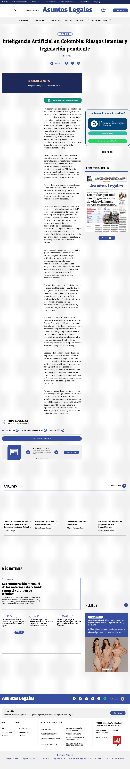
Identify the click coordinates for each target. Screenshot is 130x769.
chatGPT (56, 430)
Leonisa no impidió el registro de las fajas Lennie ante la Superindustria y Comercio (106, 695)
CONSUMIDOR (55, 21)
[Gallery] (42, 451)
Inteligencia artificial (33, 430)
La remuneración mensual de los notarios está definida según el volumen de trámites (22, 662)
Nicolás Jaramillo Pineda (112, 531)
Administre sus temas (42, 438)
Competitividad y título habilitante (77, 523)
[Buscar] (16, 10)
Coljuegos (97, 2)
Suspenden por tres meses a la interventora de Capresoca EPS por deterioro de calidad (41, 696)
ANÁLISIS (79, 21)
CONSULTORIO (39, 21)
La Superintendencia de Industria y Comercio (59, 2)
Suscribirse (120, 10)
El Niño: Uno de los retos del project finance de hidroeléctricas (110, 524)
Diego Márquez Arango (49, 528)
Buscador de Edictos (99, 20)
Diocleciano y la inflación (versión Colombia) (46, 523)
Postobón (35, 2)
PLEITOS (68, 21)
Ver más (106, 238)
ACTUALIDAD (24, 21)
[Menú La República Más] (4, 10)
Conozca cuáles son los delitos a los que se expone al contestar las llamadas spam (14, 696)
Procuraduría (85, 2)
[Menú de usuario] (103, 10)
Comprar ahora (107, 133)
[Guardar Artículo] (55, 63)
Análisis (10, 486)
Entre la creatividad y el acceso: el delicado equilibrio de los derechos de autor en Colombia (17, 524)
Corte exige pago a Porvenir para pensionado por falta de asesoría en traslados (69, 696)
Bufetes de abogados (20, 2)
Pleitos (91, 678)
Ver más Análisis (117, 486)
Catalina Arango (17, 531)
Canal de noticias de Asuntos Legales (63, 100)
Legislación (10, 430)
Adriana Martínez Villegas (81, 528)
